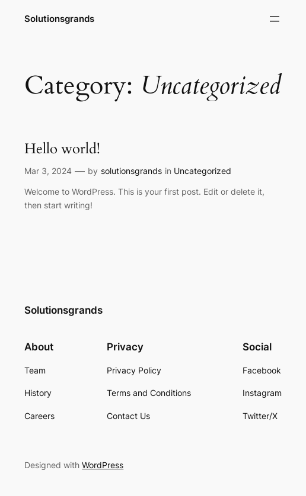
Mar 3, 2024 (48, 171)
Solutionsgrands (59, 18)
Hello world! (62, 149)
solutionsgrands (131, 171)
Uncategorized (202, 171)
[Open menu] (274, 19)
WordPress (102, 465)
